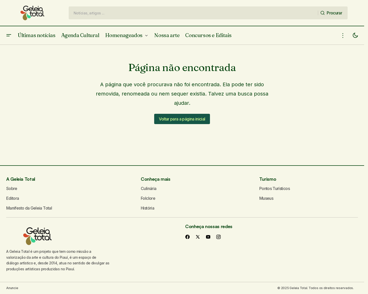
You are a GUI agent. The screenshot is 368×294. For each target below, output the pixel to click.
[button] (9, 35)
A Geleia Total (20, 179)
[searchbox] (193, 13)
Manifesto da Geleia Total (29, 208)
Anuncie (12, 288)
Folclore (148, 198)
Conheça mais (155, 179)
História (147, 208)
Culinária (148, 188)
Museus (266, 198)
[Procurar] (332, 13)
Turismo (267, 179)
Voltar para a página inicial (182, 119)
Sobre (11, 188)
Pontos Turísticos (274, 188)
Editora (12, 198)
